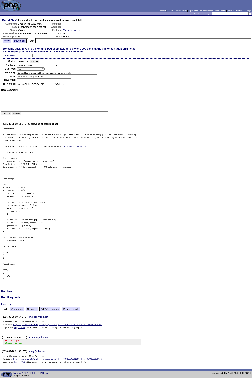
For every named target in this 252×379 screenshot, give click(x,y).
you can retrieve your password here (60, 51)
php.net (163, 11)
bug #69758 (19, 328)
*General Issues (71, 30)
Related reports (71, 309)
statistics (231, 11)
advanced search (206, 11)
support (170, 11)
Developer (19, 40)
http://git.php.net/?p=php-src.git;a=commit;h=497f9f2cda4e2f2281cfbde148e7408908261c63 (57, 324)
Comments (17, 309)
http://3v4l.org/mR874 (75, 146)
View (7, 40)
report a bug (193, 11)
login (249, 11)
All (5, 309)
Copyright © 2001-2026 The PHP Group (30, 374)
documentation (181, 11)
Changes (31, 309)
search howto (220, 11)
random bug (241, 11)
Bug (5, 20)
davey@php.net (36, 352)
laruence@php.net (38, 317)
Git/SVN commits (50, 309)
